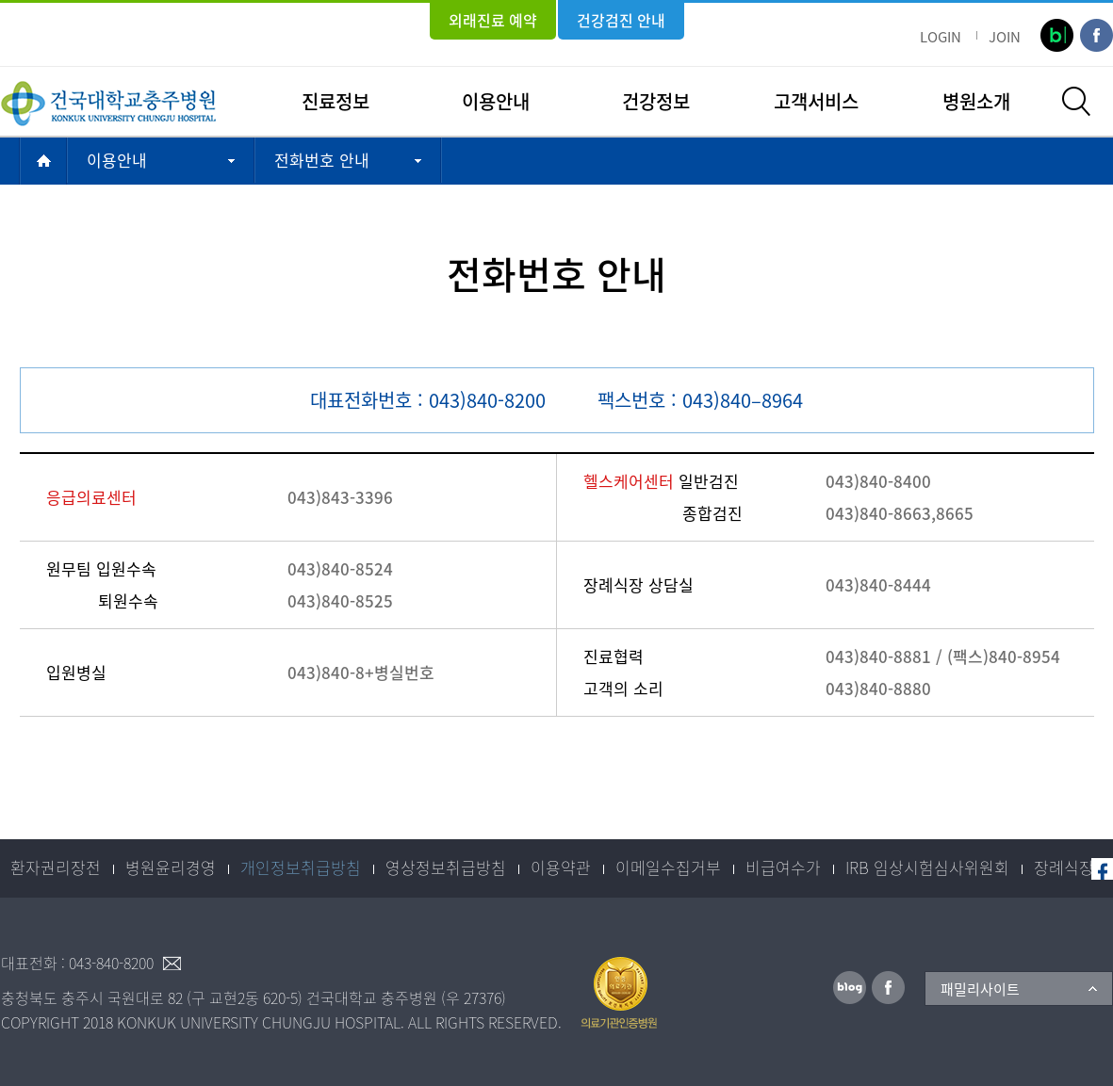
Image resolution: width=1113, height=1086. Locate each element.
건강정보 (656, 101)
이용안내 (496, 101)
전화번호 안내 (321, 159)
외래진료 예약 (493, 19)
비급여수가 (783, 867)
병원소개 (976, 101)
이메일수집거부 (668, 867)
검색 (1076, 102)
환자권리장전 (55, 867)
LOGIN (940, 36)
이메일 (171, 963)
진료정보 (335, 101)
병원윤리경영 (170, 867)
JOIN (1005, 36)
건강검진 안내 (621, 19)
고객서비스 (816, 101)
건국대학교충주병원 (108, 101)
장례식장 (1064, 867)
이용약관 (561, 867)
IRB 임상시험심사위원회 (927, 867)
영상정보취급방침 (445, 867)
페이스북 (1102, 869)
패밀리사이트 (980, 989)
